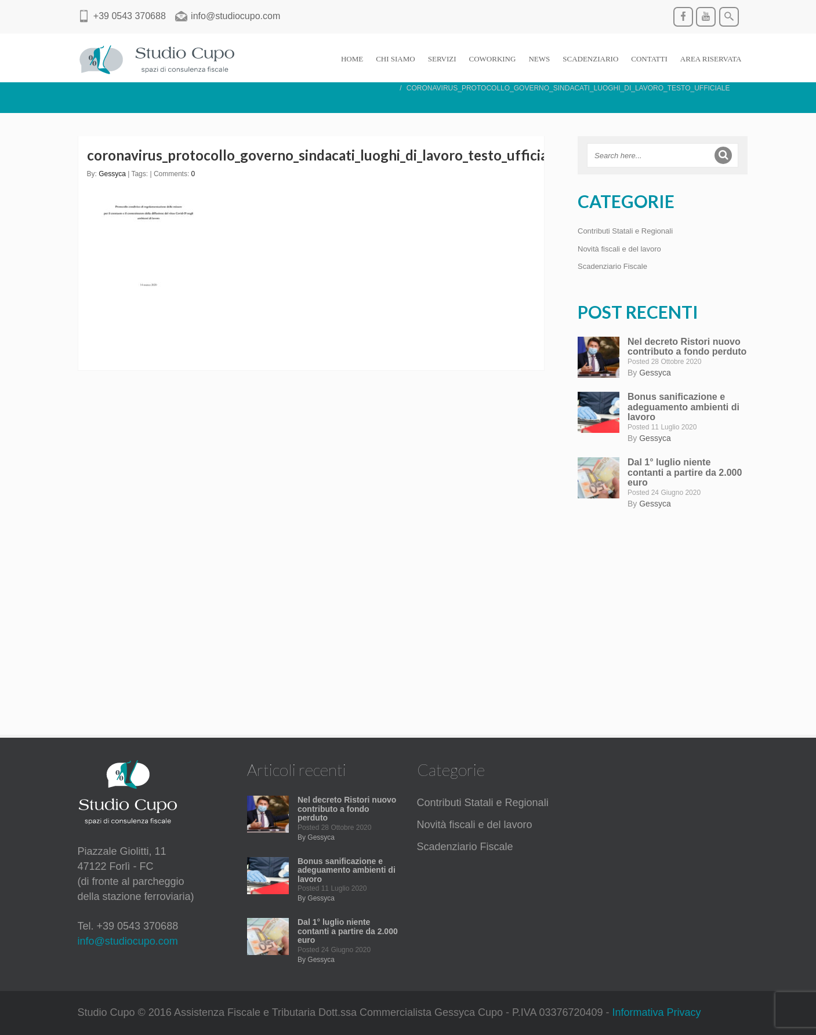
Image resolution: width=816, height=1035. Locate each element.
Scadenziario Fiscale (612, 266)
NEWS (539, 58)
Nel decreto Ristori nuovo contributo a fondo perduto (687, 347)
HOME (352, 58)
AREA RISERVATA (711, 58)
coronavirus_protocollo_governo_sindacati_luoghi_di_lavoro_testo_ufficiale (323, 155)
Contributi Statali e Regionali (625, 231)
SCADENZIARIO (590, 58)
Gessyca (112, 174)
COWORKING (492, 58)
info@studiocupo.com (128, 941)
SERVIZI (442, 58)
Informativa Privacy (656, 1012)
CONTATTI (649, 58)
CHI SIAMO (395, 58)
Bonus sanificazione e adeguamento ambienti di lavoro (683, 407)
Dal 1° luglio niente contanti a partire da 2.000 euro (685, 472)
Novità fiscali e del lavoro (619, 249)
